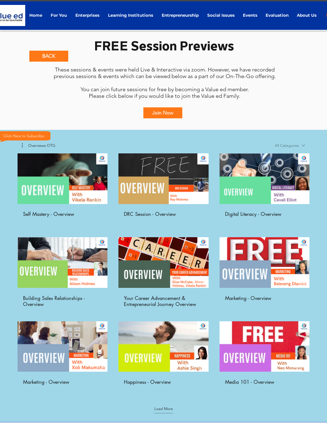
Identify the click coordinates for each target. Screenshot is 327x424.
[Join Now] (162, 112)
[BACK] (48, 56)
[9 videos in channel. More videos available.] (163, 272)
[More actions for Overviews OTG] (38, 145)
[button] (59, 15)
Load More (163, 408)
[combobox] (290, 145)
